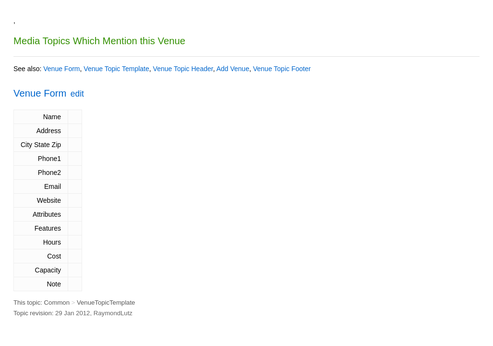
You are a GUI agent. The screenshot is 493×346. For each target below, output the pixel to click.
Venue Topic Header (183, 69)
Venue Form (61, 69)
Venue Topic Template (116, 69)
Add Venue (233, 69)
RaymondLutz (113, 313)
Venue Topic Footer (282, 69)
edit (77, 94)
